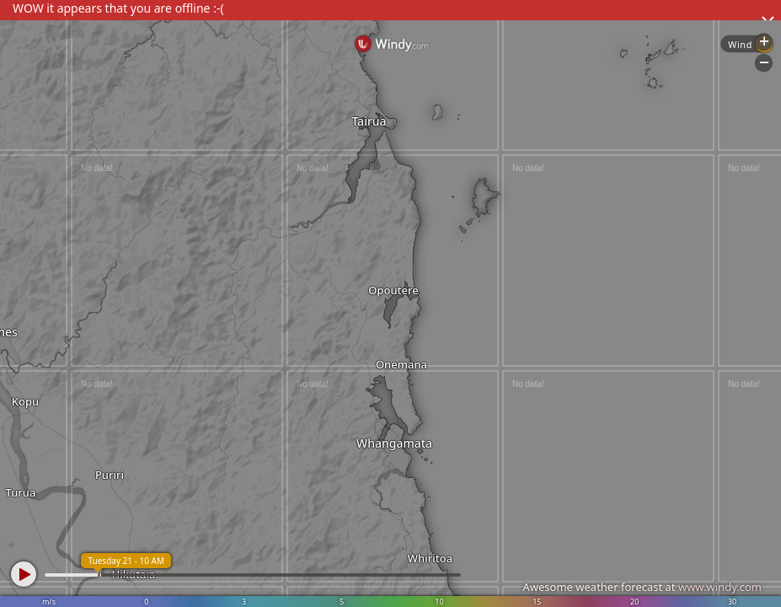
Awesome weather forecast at (642, 586)
